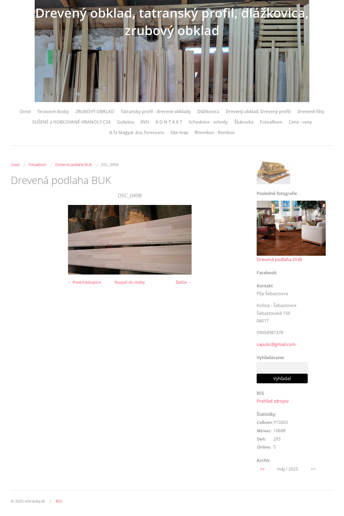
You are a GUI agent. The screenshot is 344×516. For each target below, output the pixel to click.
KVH (145, 122)
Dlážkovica (208, 111)
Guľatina (125, 122)
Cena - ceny (300, 122)
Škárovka (243, 122)
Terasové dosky (53, 111)
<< (262, 469)
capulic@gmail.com (276, 344)
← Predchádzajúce (84, 282)
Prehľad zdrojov (273, 401)
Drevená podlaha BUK (73, 164)
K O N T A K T (169, 122)
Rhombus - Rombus (215, 132)
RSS (59, 501)
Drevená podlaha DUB (279, 259)
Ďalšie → (184, 282)
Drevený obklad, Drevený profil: (258, 111)
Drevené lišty (311, 111)
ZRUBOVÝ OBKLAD (95, 111)
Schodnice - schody (208, 122)
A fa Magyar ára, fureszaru (136, 132)
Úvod (25, 111)
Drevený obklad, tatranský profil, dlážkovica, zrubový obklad (172, 21)
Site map (179, 132)
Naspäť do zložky (129, 282)
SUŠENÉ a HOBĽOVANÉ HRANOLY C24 (71, 122)
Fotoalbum (271, 122)
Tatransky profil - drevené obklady (156, 111)
